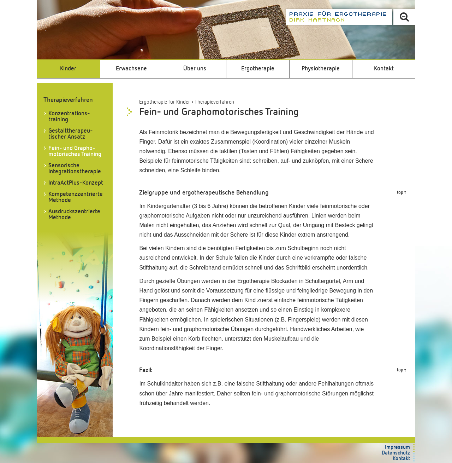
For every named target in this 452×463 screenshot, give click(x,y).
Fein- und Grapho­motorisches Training (74, 151)
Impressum (397, 447)
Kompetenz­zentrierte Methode (75, 197)
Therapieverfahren (214, 102)
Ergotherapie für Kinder (164, 102)
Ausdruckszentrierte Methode (74, 215)
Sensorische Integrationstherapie (74, 169)
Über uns (194, 69)
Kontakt (384, 69)
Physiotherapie (321, 69)
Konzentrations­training (69, 117)
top (400, 192)
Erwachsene (131, 69)
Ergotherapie (257, 69)
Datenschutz (396, 453)
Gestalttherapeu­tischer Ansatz (70, 134)
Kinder (68, 69)
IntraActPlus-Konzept (75, 183)
